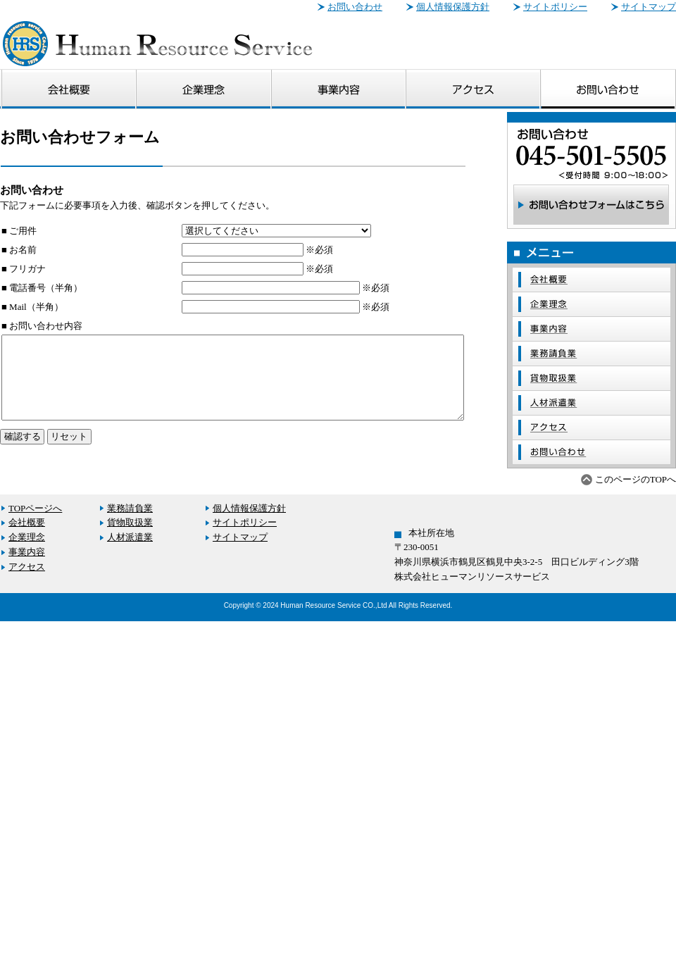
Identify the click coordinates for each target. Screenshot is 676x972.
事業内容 (22, 552)
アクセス (22, 566)
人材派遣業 (126, 537)
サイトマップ (648, 6)
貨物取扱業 (126, 522)
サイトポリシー (555, 6)
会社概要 (22, 522)
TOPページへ (31, 508)
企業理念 (22, 537)
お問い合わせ (354, 6)
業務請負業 (126, 508)
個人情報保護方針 (452, 6)
